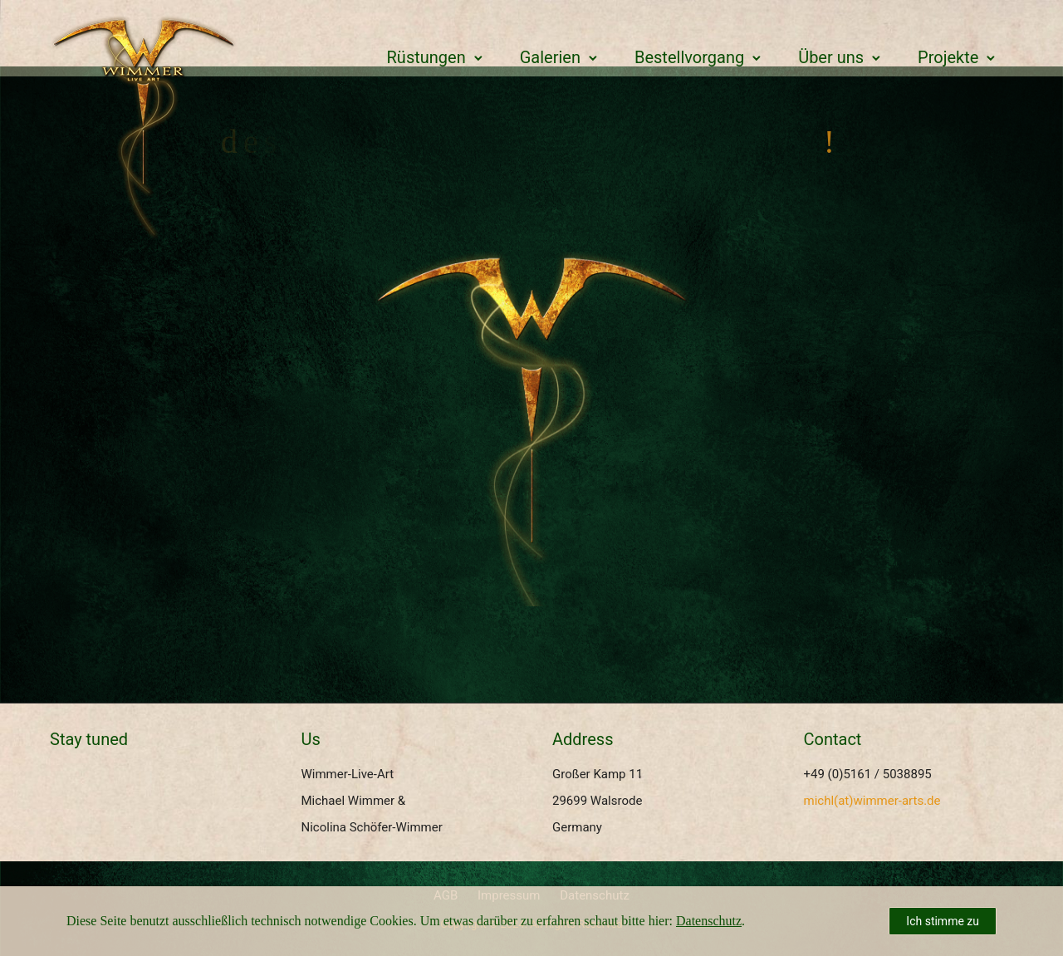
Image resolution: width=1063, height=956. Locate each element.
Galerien (550, 57)
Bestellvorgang (689, 57)
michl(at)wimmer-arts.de (872, 800)
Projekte (948, 57)
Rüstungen (426, 57)
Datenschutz (709, 921)
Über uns (831, 57)
